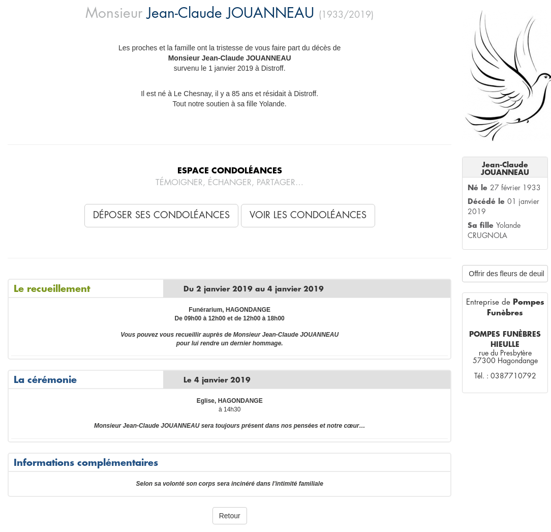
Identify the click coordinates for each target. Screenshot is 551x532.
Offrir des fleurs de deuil (506, 274)
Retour (229, 516)
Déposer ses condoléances (161, 215)
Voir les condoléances (308, 215)
